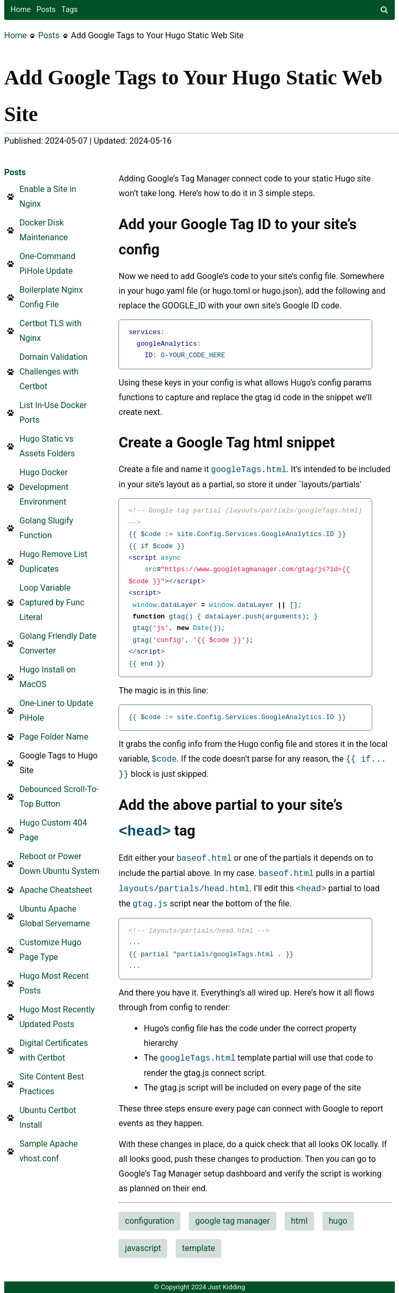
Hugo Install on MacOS (47, 677)
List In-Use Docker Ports (53, 412)
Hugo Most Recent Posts (54, 983)
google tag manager (232, 1221)
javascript (143, 1248)
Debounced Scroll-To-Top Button (59, 796)
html (299, 1221)
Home (20, 9)
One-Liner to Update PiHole (56, 710)
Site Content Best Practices (51, 1084)
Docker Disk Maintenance (43, 230)
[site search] (384, 10)
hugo (338, 1221)
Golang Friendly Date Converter (57, 643)
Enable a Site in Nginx (47, 196)
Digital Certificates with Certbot (53, 1050)
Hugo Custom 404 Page (53, 830)
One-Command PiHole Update (47, 263)
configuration (149, 1221)
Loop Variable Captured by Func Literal (51, 602)
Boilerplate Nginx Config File (51, 297)
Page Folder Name (53, 737)
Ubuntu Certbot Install (47, 1117)
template (198, 1248)
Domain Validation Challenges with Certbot (53, 371)
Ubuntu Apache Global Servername (54, 916)
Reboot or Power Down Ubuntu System (59, 863)
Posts (46, 9)
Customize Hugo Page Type (50, 949)
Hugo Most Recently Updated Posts (57, 1017)
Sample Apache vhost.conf (48, 1151)
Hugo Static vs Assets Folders (47, 446)
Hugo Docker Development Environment (44, 487)
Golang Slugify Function (46, 528)
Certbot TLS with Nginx (50, 330)
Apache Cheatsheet (55, 890)
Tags (69, 9)
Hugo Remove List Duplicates (53, 561)
